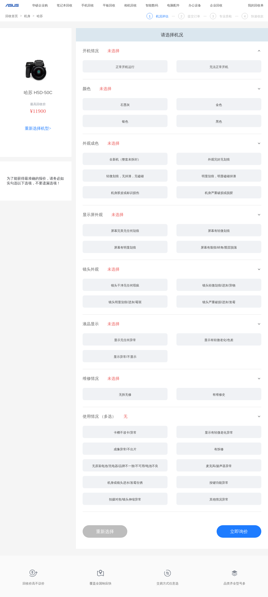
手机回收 (87, 5)
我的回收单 (256, 5)
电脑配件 (173, 5)
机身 (27, 16)
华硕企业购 (40, 5)
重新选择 (105, 531)
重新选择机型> (38, 128)
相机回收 (130, 5)
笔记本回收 (64, 5)
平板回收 (109, 5)
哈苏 (40, 16)
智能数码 (152, 5)
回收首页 (11, 16)
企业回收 (216, 5)
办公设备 (194, 5)
